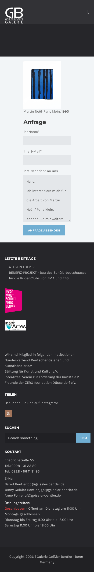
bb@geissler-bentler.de (46, 484)
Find (83, 438)
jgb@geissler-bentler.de (59, 490)
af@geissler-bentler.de (43, 495)
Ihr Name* (31, 132)
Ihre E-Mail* (32, 151)
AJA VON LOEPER (22, 267)
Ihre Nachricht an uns (40, 171)
